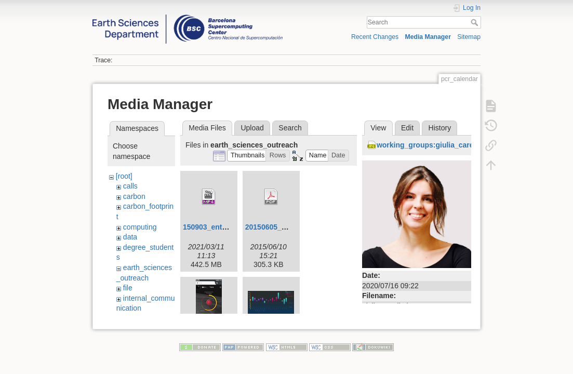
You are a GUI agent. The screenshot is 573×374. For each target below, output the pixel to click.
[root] (124, 176)
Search (476, 22)
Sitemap (469, 37)
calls (130, 186)
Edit (407, 128)
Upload (252, 128)
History (440, 128)
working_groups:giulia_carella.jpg (436, 145)
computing (140, 227)
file (127, 288)
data (130, 237)
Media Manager (428, 37)
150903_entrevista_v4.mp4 (229, 227)
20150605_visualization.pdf (292, 227)
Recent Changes (374, 37)
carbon (134, 196)
